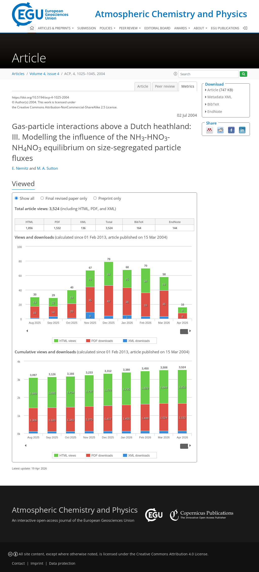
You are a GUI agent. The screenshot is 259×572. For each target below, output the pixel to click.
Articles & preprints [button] (54, 28)
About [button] (199, 28)
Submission (86, 28)
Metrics (187, 86)
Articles (18, 73)
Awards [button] (181, 28)
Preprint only (107, 198)
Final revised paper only (63, 198)
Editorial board (157, 28)
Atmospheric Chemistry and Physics (171, 14)
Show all (24, 198)
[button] (175, 73)
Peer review (165, 86)
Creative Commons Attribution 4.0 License (171, 554)
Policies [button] (106, 28)
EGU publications (225, 28)
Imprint (37, 563)
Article (142, 86)
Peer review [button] (128, 28)
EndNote (214, 111)
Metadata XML (219, 96)
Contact (18, 563)
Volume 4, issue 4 (44, 73)
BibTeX (213, 104)
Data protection (62, 563)
